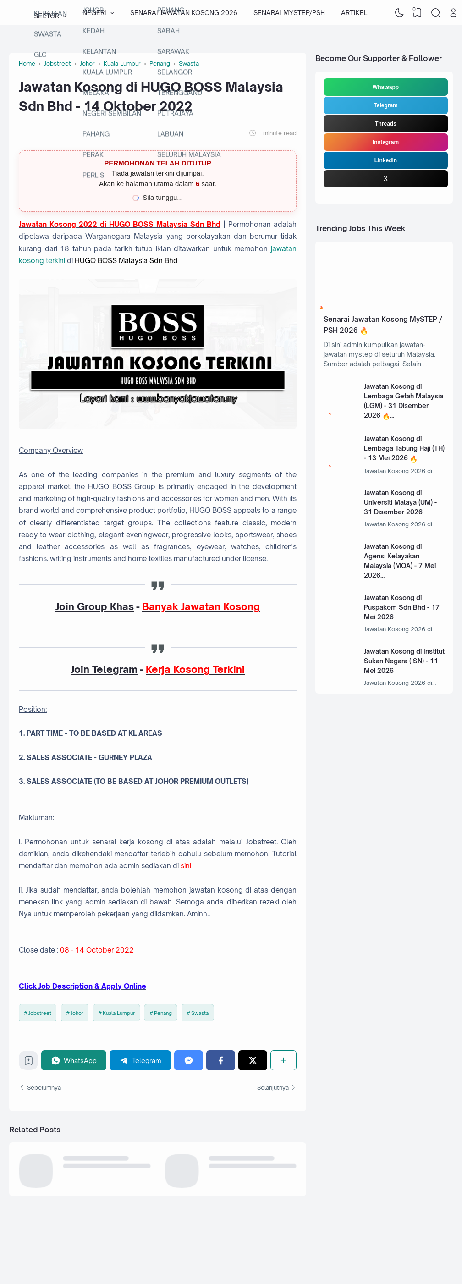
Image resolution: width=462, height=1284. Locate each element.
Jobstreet (39, 1013)
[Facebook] (220, 1060)
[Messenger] (188, 1060)
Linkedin (385, 160)
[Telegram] (140, 1060)
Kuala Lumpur (119, 1013)
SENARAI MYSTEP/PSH (289, 13)
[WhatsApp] (73, 1060)
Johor (77, 1013)
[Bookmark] (28, 1063)
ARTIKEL (354, 13)
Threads (385, 124)
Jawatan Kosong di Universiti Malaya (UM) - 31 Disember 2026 (400, 502)
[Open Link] (454, 13)
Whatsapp (386, 87)
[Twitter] (252, 1060)
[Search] (435, 13)
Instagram (386, 142)
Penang (163, 1013)
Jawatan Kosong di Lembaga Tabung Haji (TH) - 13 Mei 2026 (404, 448)
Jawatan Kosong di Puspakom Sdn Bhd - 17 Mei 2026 (402, 607)
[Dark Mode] (399, 13)
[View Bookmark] (417, 13)
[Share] (283, 1060)
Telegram (385, 105)
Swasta (200, 1013)
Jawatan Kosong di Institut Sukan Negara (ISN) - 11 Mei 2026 (404, 660)
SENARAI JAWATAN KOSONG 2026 (183, 13)
